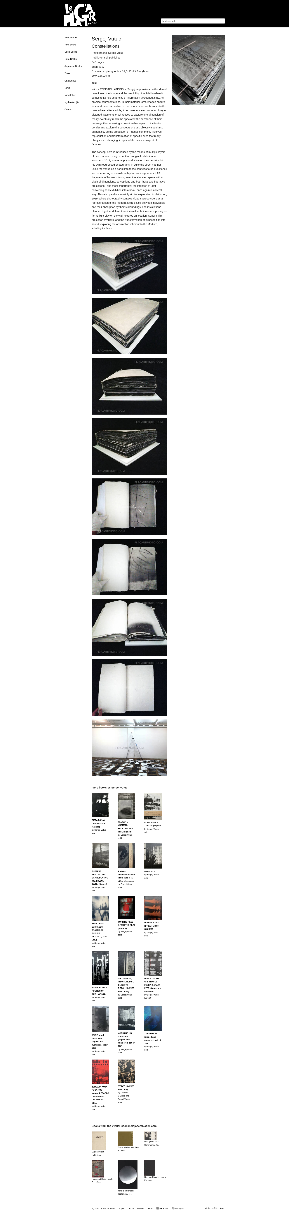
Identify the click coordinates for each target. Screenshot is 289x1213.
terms (150, 1208)
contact (140, 1208)
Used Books (71, 52)
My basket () (72, 102)
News (67, 88)
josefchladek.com (218, 1208)
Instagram (178, 1208)
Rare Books (71, 59)
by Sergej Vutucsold (99, 826)
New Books (70, 44)
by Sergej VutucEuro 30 (152, 988)
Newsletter (70, 95)
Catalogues (70, 80)
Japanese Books (73, 66)
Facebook (162, 1208)
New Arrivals (71, 37)
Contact (68, 109)
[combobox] (193, 21)
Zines (67, 73)
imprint (122, 1208)
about (131, 1208)
